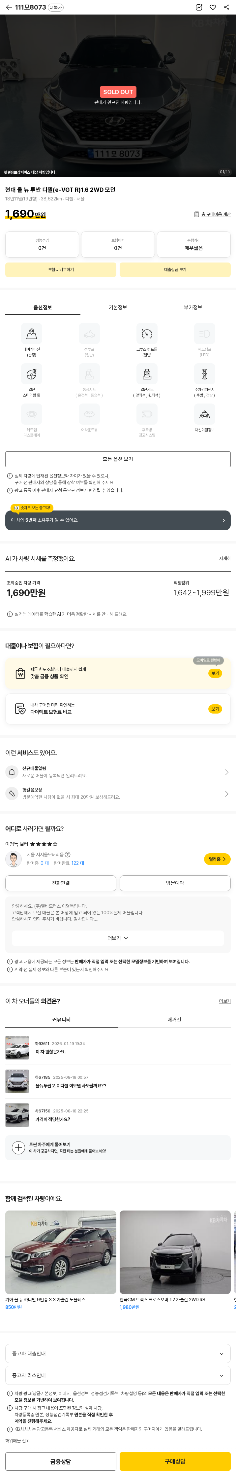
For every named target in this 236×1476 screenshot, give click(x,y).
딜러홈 (215, 859)
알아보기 (118, 673)
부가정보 (193, 307)
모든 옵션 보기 (118, 459)
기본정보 (118, 307)
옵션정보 (43, 307)
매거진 (174, 1020)
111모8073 (39, 7)
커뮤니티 (61, 1020)
